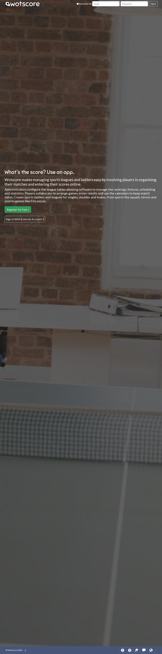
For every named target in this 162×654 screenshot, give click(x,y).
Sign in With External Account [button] (24, 219)
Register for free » (18, 209)
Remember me (84, 3)
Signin (153, 3)
